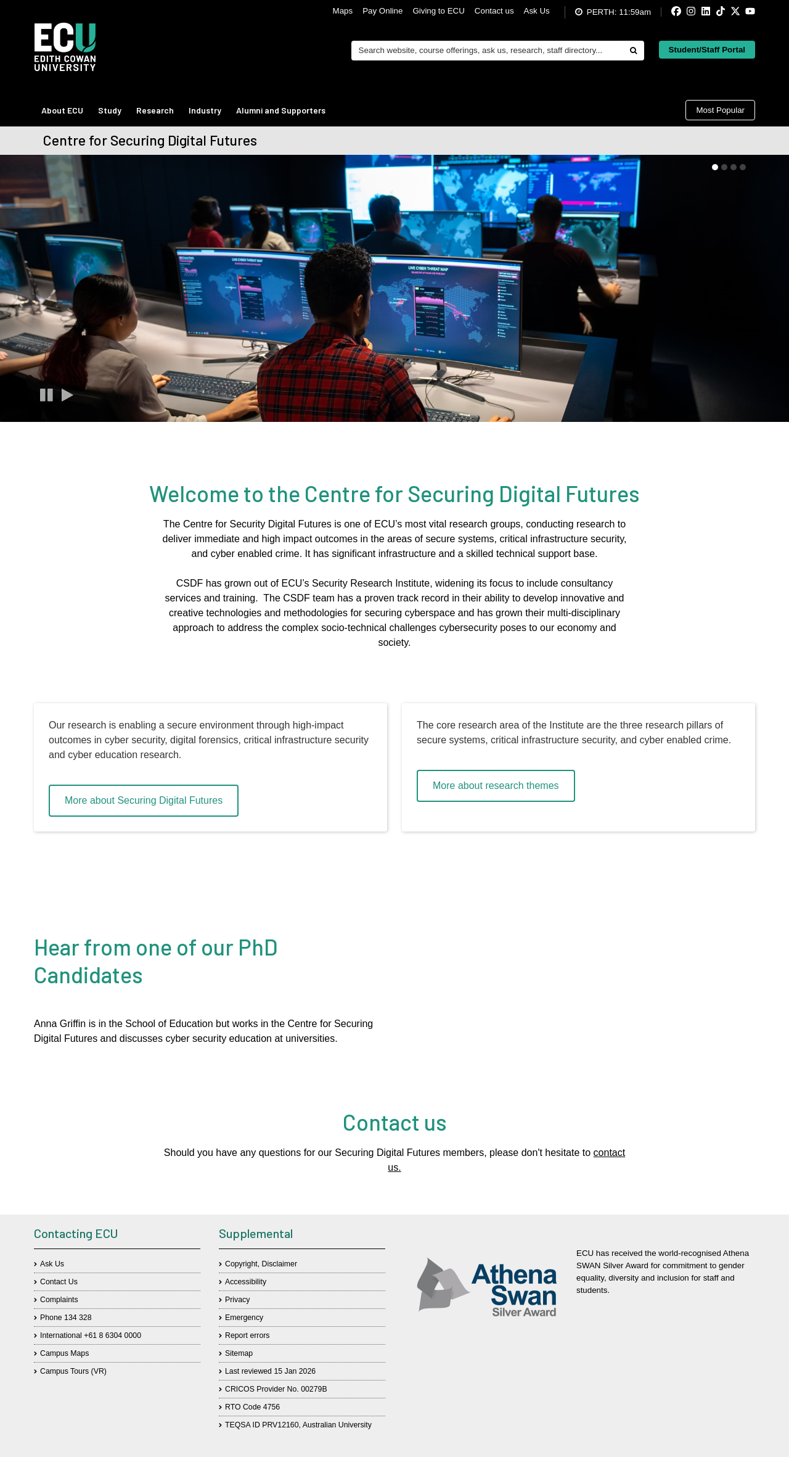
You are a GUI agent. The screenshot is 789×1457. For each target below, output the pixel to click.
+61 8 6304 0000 (112, 1335)
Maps (343, 10)
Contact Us (59, 1281)
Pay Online (382, 10)
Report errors (247, 1335)
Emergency (244, 1317)
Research (155, 110)
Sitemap (239, 1353)
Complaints (59, 1299)
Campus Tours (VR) (73, 1371)
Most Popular (720, 110)
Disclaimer (279, 1264)
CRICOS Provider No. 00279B (276, 1389)
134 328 (78, 1317)
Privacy (237, 1299)
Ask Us (537, 10)
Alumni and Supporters (280, 110)
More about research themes (496, 785)
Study (109, 110)
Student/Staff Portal (707, 49)
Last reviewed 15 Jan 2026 (270, 1371)
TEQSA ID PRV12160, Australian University (298, 1425)
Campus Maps (64, 1353)
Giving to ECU (438, 10)
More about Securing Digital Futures (144, 800)
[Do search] (633, 50)
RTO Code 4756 (252, 1407)
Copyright (241, 1264)
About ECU (62, 110)
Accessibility (245, 1281)
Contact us (494, 10)
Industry (205, 110)
